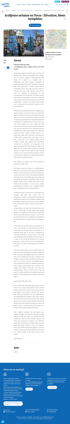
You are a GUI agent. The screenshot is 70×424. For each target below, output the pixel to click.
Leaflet (59, 48)
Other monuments (38, 10)
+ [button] (47, 31)
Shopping (29, 4)
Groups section (53, 409)
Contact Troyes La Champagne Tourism (12, 403)
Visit (19, 10)
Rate (5, 62)
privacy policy (39, 418)
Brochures (29, 389)
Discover (18, 4)
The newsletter (52, 387)
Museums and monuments (27, 10)
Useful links (52, 411)
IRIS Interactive (50, 417)
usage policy (47, 418)
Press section (31, 411)
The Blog (46, 4)
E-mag (58, 1)
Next (27, 54)
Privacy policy (36, 417)
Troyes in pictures (10, 411)
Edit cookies (29, 417)
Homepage (7, 10)
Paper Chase (65, 1)
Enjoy (42, 4)
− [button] (47, 33)
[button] (2, 421)
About (5, 60)
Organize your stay (36, 4)
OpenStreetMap (63, 48)
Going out (24, 4)
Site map (18, 417)
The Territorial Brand (33, 409)
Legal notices (24, 417)
